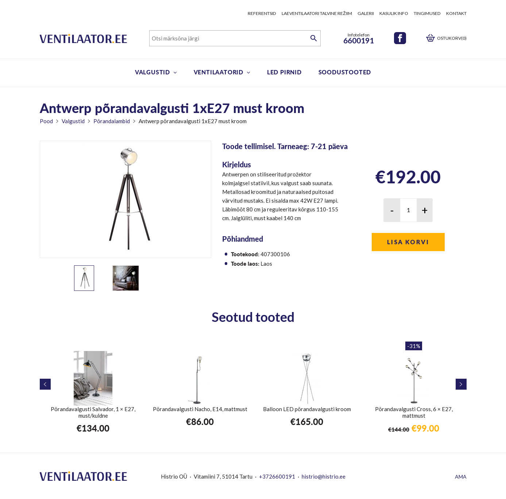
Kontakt (456, 13)
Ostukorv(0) (452, 38)
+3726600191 (277, 476)
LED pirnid (284, 72)
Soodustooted (344, 72)
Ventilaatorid (218, 72)
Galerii (366, 13)
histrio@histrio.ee (323, 476)
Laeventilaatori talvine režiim (317, 13)
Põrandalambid (111, 121)
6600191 (358, 40)
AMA (461, 476)
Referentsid (262, 13)
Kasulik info (393, 13)
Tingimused (427, 13)
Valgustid (152, 72)
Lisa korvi (408, 241)
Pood (46, 121)
